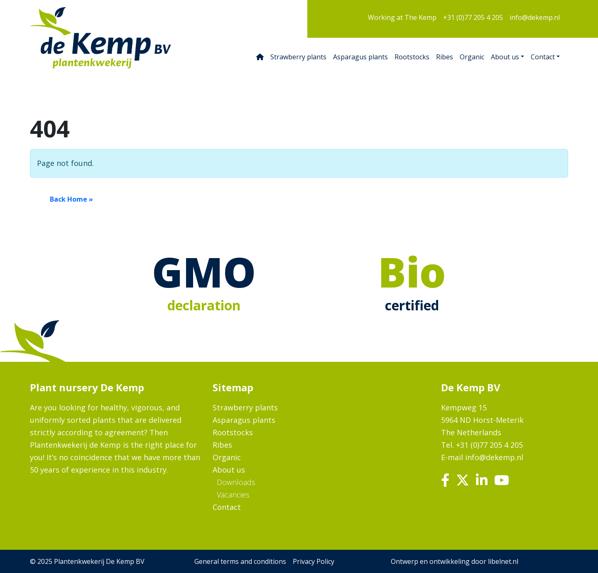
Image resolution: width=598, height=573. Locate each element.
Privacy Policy (313, 561)
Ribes (444, 56)
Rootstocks (412, 56)
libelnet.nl (503, 561)
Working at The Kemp (402, 17)
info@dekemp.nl (535, 17)
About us (505, 56)
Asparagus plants (360, 56)
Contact (543, 56)
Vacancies (233, 495)
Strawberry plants (298, 56)
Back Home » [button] (71, 199)
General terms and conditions (240, 561)
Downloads (236, 482)
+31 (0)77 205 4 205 (473, 17)
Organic (472, 56)
